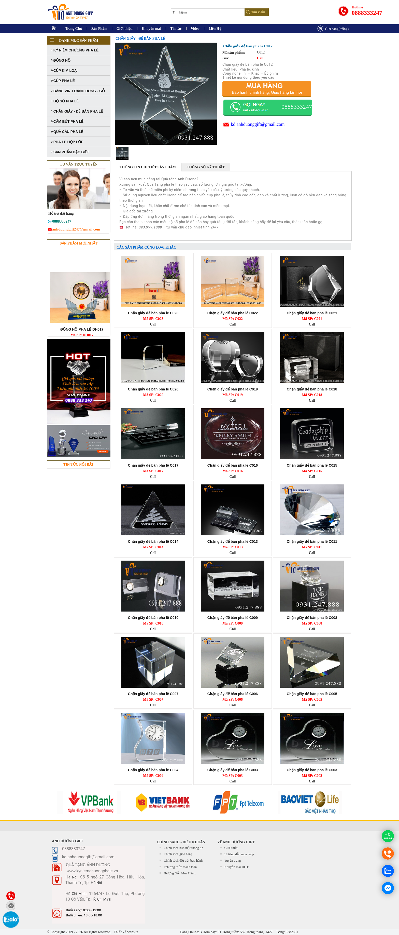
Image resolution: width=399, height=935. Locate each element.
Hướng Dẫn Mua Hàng (179, 873)
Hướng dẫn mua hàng (239, 854)
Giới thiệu (125, 29)
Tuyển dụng (232, 860)
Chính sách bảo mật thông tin (183, 848)
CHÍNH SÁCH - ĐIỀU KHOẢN (181, 842)
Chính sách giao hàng (178, 854)
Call (153, 324)
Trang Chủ (73, 29)
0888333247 (367, 12)
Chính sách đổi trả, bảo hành (183, 860)
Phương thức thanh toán (180, 867)
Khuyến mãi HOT (236, 867)
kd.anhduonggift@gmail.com (258, 124)
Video (195, 29)
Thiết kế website (125, 932)
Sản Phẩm (99, 29)
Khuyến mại (151, 29)
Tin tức (175, 29)
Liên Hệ (215, 29)
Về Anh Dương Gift (235, 842)
